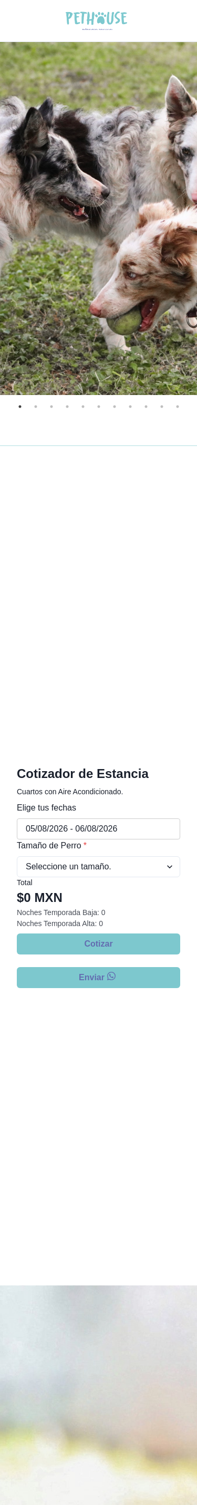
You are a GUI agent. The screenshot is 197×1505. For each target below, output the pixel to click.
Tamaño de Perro (52, 845)
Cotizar (98, 943)
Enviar (98, 977)
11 (177, 406)
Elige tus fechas (46, 807)
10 (162, 406)
